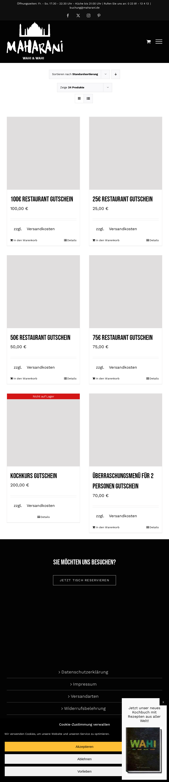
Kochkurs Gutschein (33, 476)
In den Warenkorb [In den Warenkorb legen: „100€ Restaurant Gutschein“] (25, 240)
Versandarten (85, 696)
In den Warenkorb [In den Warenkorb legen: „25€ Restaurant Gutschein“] (108, 240)
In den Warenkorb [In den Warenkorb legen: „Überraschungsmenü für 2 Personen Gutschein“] (108, 527)
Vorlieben (85, 771)
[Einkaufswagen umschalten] (149, 41)
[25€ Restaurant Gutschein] (125, 153)
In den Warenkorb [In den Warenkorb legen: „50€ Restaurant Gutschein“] (25, 378)
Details (71, 240)
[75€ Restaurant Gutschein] (125, 291)
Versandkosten (41, 229)
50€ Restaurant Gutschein (40, 338)
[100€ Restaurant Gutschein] (43, 153)
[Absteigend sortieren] (115, 74)
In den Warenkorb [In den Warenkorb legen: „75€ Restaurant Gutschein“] (108, 378)
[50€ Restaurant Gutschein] (43, 291)
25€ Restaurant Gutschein (123, 199)
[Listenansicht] (88, 98)
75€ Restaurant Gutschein (123, 338)
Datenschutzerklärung (84, 672)
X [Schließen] (163, 702)
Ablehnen (84, 759)
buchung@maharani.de (85, 7)
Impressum (85, 684)
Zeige (72, 87)
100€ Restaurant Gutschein (41, 199)
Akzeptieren (84, 747)
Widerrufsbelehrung (85, 708)
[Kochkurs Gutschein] (43, 430)
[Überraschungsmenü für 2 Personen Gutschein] (125, 430)
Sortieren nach (75, 74)
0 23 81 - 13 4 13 (138, 3)
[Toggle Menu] (159, 42)
